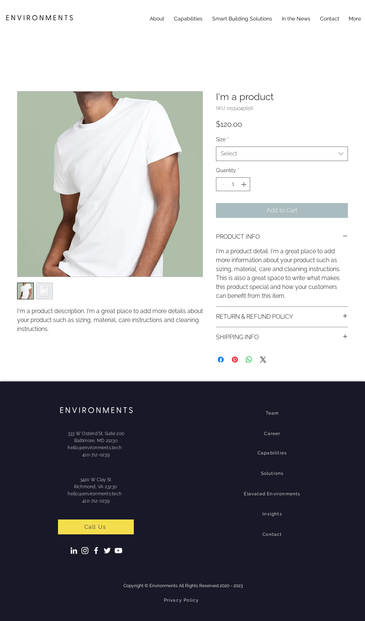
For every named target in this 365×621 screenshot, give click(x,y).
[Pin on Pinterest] (234, 359)
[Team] (273, 413)
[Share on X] (263, 359)
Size (222, 139)
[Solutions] (273, 473)
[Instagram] (85, 550)
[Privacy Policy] (182, 600)
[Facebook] (96, 550)
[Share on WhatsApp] (249, 359)
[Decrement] (221, 184)
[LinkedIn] (73, 550)
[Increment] (244, 184)
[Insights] (273, 513)
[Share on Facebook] (220, 359)
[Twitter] (107, 550)
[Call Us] (96, 526)
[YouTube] (118, 550)
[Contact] (273, 534)
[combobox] (282, 154)
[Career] (273, 433)
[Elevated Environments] (273, 493)
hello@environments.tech (95, 447)
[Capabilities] (273, 452)
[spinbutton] (233, 184)
